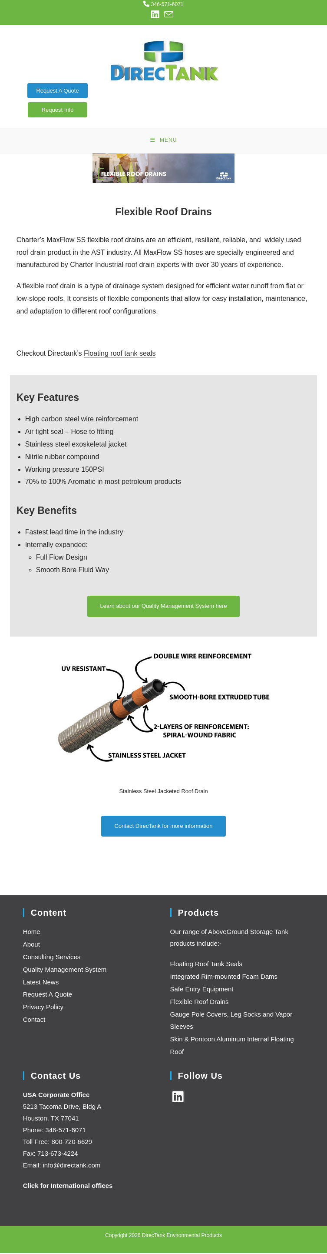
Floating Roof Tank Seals (206, 965)
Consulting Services (52, 958)
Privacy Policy (43, 1008)
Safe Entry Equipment (202, 990)
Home (31, 933)
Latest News (41, 983)
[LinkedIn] (178, 1097)
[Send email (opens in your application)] (169, 14)
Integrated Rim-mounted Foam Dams (224, 977)
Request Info (58, 110)
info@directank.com (72, 1166)
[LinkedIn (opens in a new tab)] (156, 14)
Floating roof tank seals (119, 354)
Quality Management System (65, 970)
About (31, 945)
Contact (34, 1020)
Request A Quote (57, 90)
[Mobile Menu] (164, 141)
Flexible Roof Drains (199, 1002)
